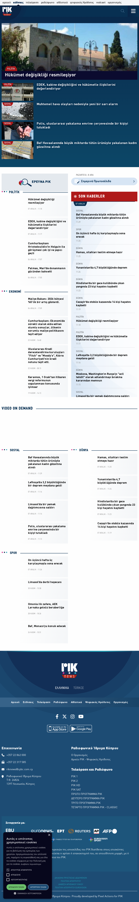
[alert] (27, 865)
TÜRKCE (78, 688)
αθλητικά (62, 2)
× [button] (49, 835)
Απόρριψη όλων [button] (38, 887)
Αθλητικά (76, 702)
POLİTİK (11, 69)
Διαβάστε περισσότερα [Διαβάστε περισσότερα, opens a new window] (31, 864)
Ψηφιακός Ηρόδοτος (97, 702)
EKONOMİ (15, 291)
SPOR (78, 229)
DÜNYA (79, 248)
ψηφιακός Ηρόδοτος (82, 2)
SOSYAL (7, 104)
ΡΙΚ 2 (74, 781)
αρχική (6, 2)
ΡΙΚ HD (75, 785)
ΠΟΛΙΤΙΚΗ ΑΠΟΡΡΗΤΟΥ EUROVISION (70, 888)
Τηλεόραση (43, 702)
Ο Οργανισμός (79, 755)
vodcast (100, 2)
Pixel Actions (106, 896)
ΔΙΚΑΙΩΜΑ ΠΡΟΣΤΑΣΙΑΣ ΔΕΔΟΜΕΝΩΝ (71, 878)
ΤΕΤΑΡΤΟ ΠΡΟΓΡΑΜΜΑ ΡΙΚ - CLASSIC (94, 807)
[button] (8, 870)
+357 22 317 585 (16, 762)
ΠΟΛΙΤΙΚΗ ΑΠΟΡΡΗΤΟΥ (71, 881)
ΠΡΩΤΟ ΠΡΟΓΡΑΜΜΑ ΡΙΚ (86, 794)
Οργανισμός (121, 702)
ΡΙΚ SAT (76, 790)
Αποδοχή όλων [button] (16, 887)
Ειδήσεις (28, 702)
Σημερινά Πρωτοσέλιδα (104, 181)
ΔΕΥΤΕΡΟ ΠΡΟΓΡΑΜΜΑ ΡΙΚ (88, 798)
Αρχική (15, 702)
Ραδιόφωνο (61, 702)
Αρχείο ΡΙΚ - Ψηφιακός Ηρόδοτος (90, 759)
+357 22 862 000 (16, 755)
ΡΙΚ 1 (74, 776)
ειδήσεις (18, 2)
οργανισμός (114, 2)
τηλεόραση (32, 2)
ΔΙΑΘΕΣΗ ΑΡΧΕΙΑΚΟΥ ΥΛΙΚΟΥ (70, 885)
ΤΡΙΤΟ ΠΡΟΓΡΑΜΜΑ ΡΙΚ (86, 803)
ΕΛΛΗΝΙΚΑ (62, 688)
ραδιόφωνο (47, 2)
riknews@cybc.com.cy (19, 769)
